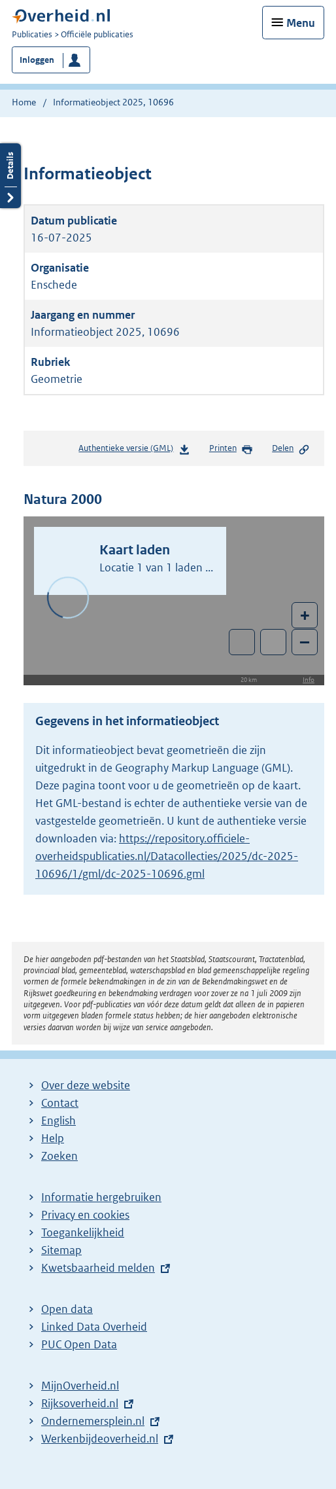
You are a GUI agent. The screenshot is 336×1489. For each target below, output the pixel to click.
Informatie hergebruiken (101, 1197)
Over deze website (85, 1085)
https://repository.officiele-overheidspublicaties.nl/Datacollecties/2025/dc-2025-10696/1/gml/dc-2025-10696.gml (166, 856)
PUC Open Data (79, 1344)
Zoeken (59, 1156)
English (58, 1120)
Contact (59, 1103)
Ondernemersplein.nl (92, 1421)
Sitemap (61, 1250)
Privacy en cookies (85, 1215)
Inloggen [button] (37, 59)
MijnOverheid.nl (80, 1385)
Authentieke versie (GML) (134, 450)
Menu (300, 23)
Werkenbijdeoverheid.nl (99, 1438)
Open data (67, 1309)
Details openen (10, 175)
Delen (291, 449)
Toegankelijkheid (82, 1232)
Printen (231, 449)
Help (52, 1138)
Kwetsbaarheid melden (98, 1268)
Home (24, 102)
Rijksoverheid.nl (79, 1403)
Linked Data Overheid (94, 1326)
